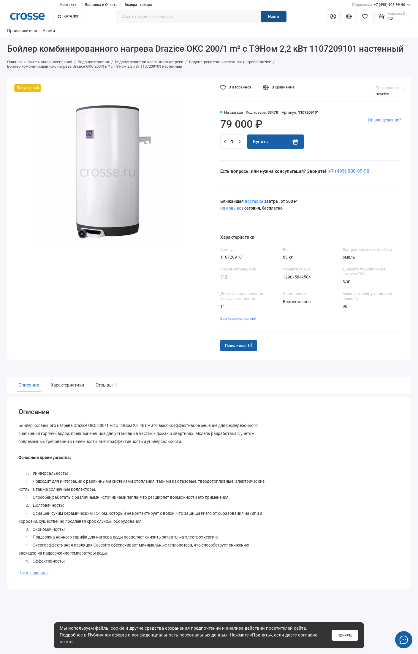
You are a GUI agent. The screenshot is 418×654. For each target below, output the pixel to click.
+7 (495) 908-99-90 (381, 4)
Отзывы (105, 385)
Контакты (68, 4)
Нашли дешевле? (384, 120)
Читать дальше (33, 571)
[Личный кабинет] (333, 16)
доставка (254, 201)
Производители (22, 30)
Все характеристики (238, 318)
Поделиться (238, 345)
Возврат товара (138, 4)
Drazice (382, 94)
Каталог (68, 16)
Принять (345, 635)
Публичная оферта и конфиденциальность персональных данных (157, 635)
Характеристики (67, 385)
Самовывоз (231, 208)
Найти (273, 16)
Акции (49, 30)
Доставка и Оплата (101, 4)
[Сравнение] (349, 16)
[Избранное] (365, 16)
